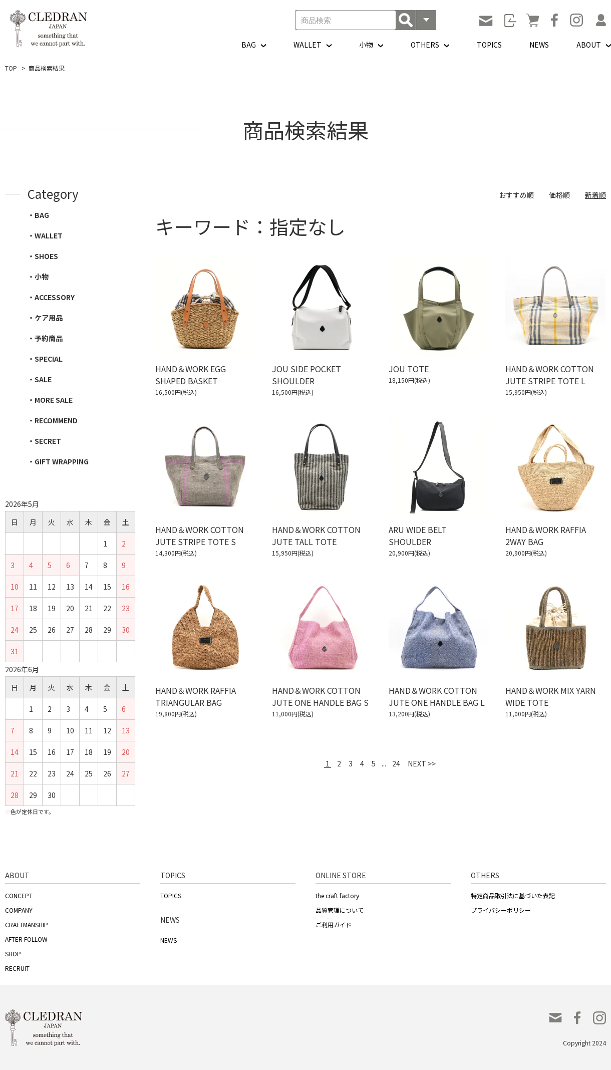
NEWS (539, 45)
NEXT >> (422, 763)
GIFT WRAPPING (62, 461)
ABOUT (588, 45)
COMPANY (19, 910)
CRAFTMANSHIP (26, 924)
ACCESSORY (55, 297)
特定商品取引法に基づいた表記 (513, 895)
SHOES (46, 256)
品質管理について (340, 910)
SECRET (48, 441)
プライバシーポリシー (501, 910)
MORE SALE (54, 400)
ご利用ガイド (334, 924)
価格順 (559, 195)
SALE (43, 379)
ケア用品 (49, 318)
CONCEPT (19, 895)
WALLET (307, 45)
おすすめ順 (516, 195)
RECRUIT (17, 968)
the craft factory (337, 895)
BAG (248, 45)
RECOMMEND (56, 420)
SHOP (13, 953)
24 (396, 763)
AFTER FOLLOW (26, 939)
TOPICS (489, 45)
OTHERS (425, 45)
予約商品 (49, 338)
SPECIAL (49, 359)
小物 (366, 45)
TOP (11, 68)
